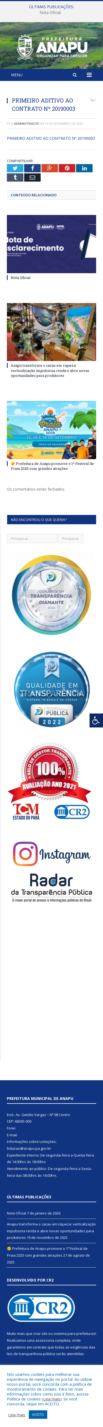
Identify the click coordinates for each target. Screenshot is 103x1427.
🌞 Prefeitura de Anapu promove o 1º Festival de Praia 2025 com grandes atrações (52, 466)
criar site (40, 1333)
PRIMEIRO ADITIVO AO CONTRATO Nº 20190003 (51, 138)
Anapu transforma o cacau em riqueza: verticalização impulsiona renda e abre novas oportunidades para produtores (50, 370)
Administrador (26, 123)
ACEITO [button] (38, 1414)
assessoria (44, 1340)
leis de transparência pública (31, 1353)
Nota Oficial (50, 12)
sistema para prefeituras (74, 1333)
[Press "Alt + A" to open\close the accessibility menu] (96, 720)
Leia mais (51, 1399)
